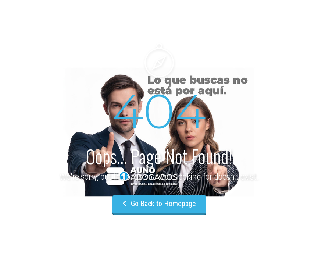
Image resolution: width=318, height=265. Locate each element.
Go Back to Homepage (159, 203)
